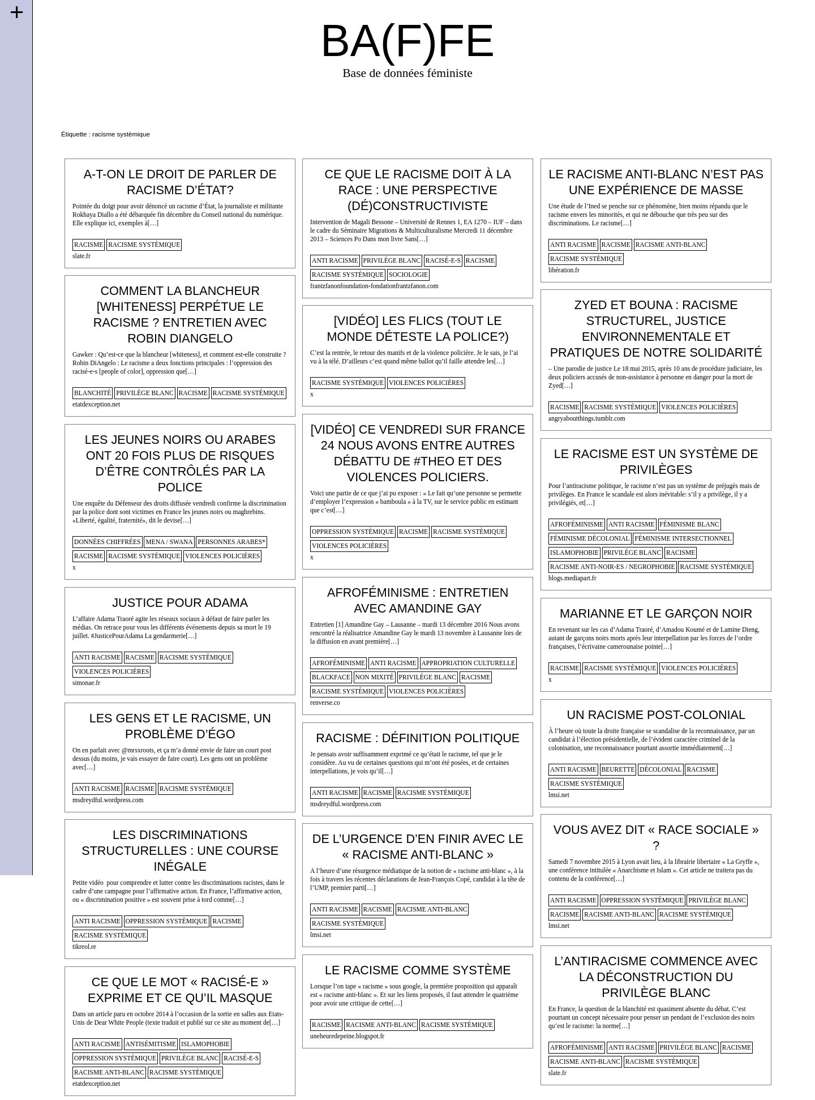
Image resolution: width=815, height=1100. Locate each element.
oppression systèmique (353, 531)
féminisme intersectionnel (682, 538)
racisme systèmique (144, 244)
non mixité (374, 677)
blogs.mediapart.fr (572, 578)
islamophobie (574, 552)
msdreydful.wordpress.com (107, 800)
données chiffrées (107, 541)
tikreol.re (84, 946)
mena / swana (168, 541)
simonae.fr (86, 682)
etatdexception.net (96, 404)
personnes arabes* (231, 541)
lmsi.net (558, 794)
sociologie (408, 274)
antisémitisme (151, 1044)
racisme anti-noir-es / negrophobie (612, 566)
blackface (331, 677)
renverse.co (325, 702)
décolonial (660, 769)
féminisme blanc (689, 524)
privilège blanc (392, 260)
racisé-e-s (443, 260)
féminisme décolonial (589, 538)
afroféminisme (576, 524)
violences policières (698, 407)
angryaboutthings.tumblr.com (586, 418)
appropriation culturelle (469, 663)
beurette (618, 769)
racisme (88, 244)
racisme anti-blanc (671, 244)
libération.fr (564, 270)
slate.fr (81, 255)
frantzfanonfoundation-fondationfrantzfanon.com (374, 286)
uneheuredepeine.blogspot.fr (347, 1036)
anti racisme (335, 260)
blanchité (92, 393)
